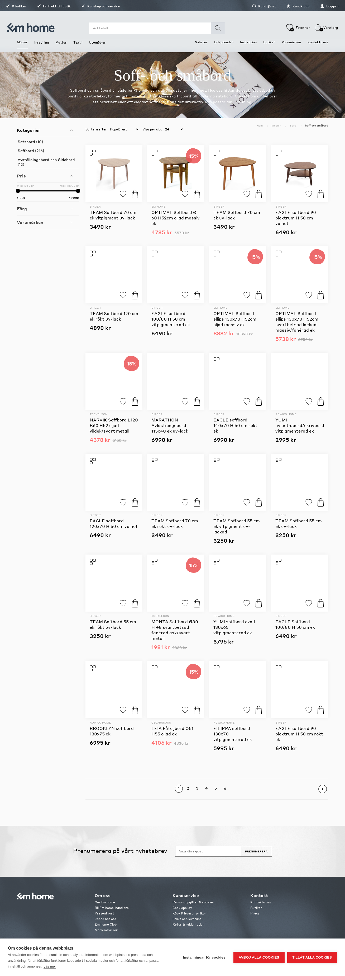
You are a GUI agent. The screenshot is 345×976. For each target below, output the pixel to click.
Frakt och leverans (186, 919)
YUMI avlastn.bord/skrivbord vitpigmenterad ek (299, 425)
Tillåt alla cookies (312, 957)
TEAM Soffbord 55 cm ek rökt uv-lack (113, 624)
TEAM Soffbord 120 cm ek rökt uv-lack (114, 316)
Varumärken (30, 222)
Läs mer (50, 966)
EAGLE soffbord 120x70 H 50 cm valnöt (114, 523)
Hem (260, 125)
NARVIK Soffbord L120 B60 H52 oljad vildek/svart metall (114, 425)
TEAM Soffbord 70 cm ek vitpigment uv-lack (113, 214)
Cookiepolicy (182, 908)
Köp (135, 194)
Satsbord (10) (30, 141)
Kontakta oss (260, 902)
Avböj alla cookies (259, 957)
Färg (22, 208)
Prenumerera (256, 851)
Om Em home (105, 902)
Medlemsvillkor (106, 930)
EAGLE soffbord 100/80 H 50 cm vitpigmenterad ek (170, 319)
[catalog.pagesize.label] (173, 129)
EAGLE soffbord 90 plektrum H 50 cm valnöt (295, 217)
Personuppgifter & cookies (193, 902)
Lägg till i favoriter (123, 194)
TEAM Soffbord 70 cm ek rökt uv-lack (174, 523)
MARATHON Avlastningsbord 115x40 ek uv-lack (169, 425)
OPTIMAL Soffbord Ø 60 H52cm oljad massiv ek (175, 217)
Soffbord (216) (31, 150)
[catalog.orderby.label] (123, 129)
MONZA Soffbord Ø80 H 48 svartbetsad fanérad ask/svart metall (174, 630)
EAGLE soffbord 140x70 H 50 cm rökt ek (235, 425)
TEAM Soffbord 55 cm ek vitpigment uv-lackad (236, 526)
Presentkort (104, 913)
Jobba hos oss (105, 919)
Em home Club (106, 924)
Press (254, 913)
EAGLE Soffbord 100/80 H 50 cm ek (295, 624)
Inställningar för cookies (204, 957)
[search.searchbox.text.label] (152, 28)
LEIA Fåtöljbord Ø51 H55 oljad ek (172, 730)
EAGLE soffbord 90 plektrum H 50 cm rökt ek (299, 733)
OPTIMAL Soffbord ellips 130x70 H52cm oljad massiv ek (234, 319)
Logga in (318, 6)
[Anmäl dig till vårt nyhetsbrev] (208, 851)
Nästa (323, 789)
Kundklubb (287, 6)
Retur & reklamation (188, 924)
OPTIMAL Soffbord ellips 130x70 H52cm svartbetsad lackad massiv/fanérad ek (296, 322)
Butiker (256, 908)
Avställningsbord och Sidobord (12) (46, 162)
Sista (225, 789)
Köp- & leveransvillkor (189, 913)
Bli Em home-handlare (112, 908)
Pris (21, 176)
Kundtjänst (253, 6)
